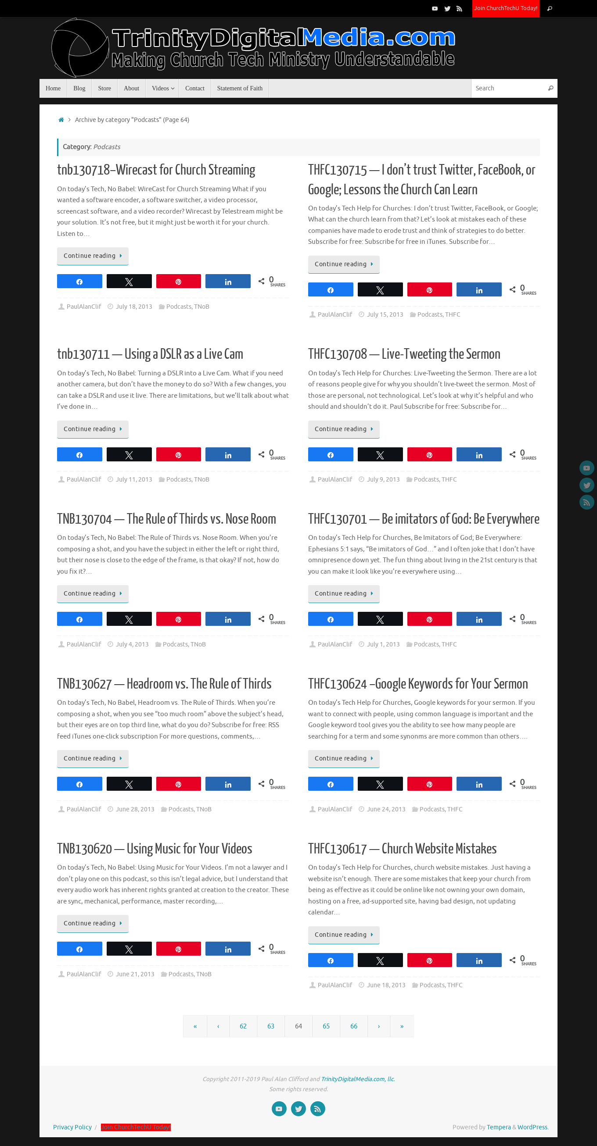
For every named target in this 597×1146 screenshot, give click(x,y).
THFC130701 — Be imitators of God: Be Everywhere (423, 519)
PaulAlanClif (84, 307)
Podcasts (178, 307)
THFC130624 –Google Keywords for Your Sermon (418, 684)
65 (326, 1026)
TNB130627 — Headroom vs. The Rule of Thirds (164, 684)
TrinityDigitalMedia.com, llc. (358, 1079)
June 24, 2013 (386, 809)
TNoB (201, 307)
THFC (452, 314)
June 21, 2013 (135, 974)
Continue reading (94, 256)
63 (270, 1026)
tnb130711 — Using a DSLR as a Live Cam (150, 354)
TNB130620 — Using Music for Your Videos (154, 849)
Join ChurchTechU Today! (506, 8)
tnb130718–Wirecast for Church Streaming (156, 170)
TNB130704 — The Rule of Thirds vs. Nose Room (166, 519)
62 (243, 1026)
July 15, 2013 (385, 314)
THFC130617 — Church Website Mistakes (402, 849)
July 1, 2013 (383, 644)
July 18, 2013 (134, 307)
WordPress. (533, 1127)
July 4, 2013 (132, 644)
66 (353, 1026)
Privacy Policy (72, 1127)
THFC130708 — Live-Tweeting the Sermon (404, 354)
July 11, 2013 (134, 479)
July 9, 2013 (383, 479)
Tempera (499, 1127)
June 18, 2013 (386, 985)
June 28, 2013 (135, 809)
